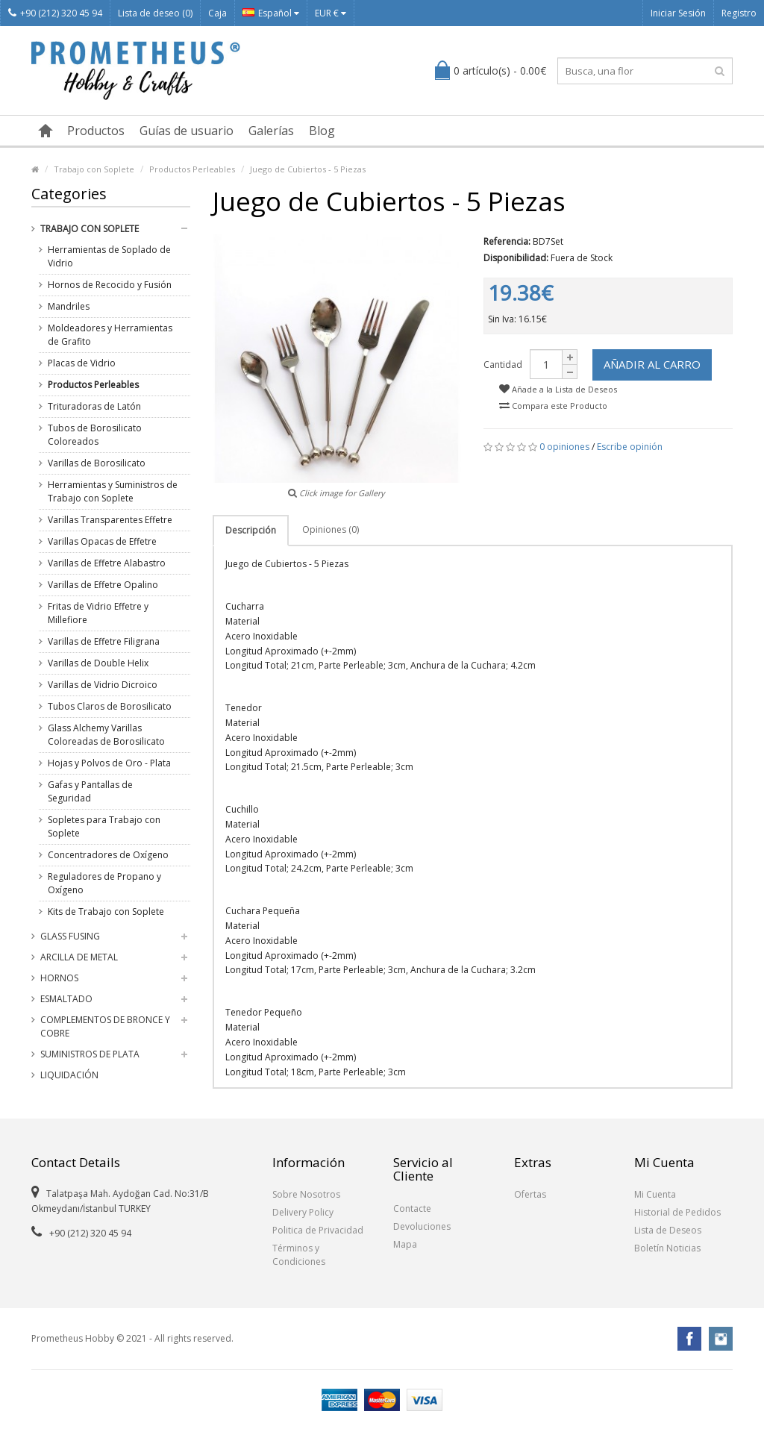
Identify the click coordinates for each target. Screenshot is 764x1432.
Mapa (405, 1244)
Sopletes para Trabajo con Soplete (104, 826)
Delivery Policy (303, 1212)
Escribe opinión (630, 446)
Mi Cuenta (655, 1194)
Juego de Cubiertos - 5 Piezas (308, 169)
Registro (739, 13)
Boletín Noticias (667, 1248)
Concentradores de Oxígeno (108, 854)
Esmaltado (66, 998)
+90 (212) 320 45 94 (55, 13)
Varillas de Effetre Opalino (103, 584)
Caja (217, 13)
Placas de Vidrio (82, 363)
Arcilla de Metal (79, 957)
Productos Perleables (192, 169)
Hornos (59, 978)
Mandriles (69, 306)
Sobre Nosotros (306, 1194)
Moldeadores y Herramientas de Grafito (110, 335)
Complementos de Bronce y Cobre (105, 1026)
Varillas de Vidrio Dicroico (102, 684)
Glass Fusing (70, 936)
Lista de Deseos (667, 1230)
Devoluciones (422, 1226)
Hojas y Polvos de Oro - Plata (109, 763)
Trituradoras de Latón (94, 406)
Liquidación (69, 1075)
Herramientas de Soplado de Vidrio (109, 256)
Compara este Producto (553, 405)
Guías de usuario (187, 130)
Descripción (250, 530)
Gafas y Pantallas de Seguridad (90, 791)
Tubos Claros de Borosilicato (110, 706)
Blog (322, 130)
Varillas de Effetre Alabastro (107, 563)
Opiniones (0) (330, 529)
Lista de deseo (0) (155, 13)
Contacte (412, 1208)
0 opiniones (564, 446)
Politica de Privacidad (317, 1230)
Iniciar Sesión (678, 13)
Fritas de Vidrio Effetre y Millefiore (98, 613)
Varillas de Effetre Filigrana (104, 641)
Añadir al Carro (652, 364)
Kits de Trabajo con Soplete (106, 911)
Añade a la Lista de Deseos (558, 389)
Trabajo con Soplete (94, 169)
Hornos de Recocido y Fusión (110, 284)
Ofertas (530, 1194)
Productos (96, 130)
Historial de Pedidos (677, 1212)
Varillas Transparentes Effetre (110, 519)
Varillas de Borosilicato (96, 463)
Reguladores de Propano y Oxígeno (104, 883)
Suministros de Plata (90, 1054)
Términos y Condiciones (298, 1255)
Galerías (271, 130)
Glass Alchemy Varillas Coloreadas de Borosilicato (106, 735)
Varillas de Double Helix (98, 663)
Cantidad (502, 364)
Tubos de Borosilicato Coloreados (95, 435)
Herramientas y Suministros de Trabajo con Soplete (113, 491)
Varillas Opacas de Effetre (102, 541)
